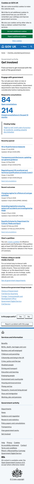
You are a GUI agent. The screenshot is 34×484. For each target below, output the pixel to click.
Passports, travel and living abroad (14, 390)
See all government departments (13, 280)
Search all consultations (8, 181)
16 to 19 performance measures (13, 147)
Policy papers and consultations (13, 423)
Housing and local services (11, 383)
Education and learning (9, 372)
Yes (21, 316)
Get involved (6, 434)
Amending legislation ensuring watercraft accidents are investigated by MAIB (16, 208)
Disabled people (7, 365)
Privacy (9, 443)
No (30, 316)
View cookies (17, 41)
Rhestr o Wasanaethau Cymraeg (13, 451)
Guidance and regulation (10, 416)
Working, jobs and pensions (11, 397)
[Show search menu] (31, 46)
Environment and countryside (12, 379)
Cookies (17, 443)
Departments (6, 409)
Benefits (4, 343)
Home (3, 53)
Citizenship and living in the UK (12, 358)
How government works (10, 430)
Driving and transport (9, 368)
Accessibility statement (10, 445)
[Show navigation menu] (23, 46)
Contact (24, 445)
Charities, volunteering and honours (19, 53)
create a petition (13, 242)
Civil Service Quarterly (9, 294)
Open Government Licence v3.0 (13, 462)
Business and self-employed (11, 350)
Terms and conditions (9, 448)
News (3, 412)
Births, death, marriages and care (13, 347)
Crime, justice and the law (10, 361)
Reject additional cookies (17, 36)
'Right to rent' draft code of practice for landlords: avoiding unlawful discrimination (17, 130)
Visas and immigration (9, 394)
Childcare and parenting (10, 354)
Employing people (8, 376)
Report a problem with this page (17, 324)
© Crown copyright (17, 479)
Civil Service (5, 304)
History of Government (9, 291)
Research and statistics (10, 420)
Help (3, 443)
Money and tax (6, 386)
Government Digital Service (11, 301)
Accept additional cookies (17, 31)
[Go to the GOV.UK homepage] (8, 46)
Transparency (6, 427)
